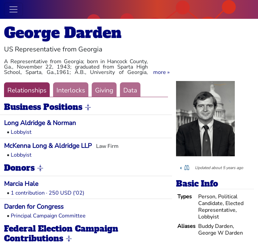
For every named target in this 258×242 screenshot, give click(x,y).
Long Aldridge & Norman (40, 123)
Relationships (26, 90)
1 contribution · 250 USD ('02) (47, 193)
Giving (104, 90)
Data (130, 90)
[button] (161, 72)
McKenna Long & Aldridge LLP (48, 146)
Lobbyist (21, 132)
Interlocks (70, 90)
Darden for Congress (33, 206)
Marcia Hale (21, 183)
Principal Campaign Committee (48, 215)
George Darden (63, 33)
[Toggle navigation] (13, 9)
